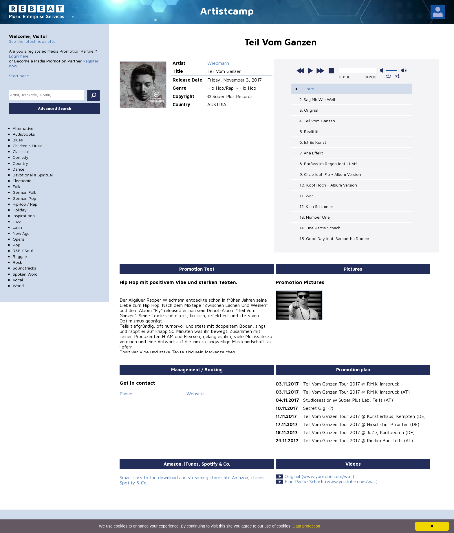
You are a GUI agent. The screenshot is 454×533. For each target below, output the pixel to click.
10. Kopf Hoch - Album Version (328, 184)
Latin (17, 227)
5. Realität (309, 131)
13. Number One (314, 217)
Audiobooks (24, 134)
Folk (16, 186)
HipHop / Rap (25, 204)
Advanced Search (54, 108)
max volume (404, 70)
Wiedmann (218, 63)
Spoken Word (25, 274)
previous (300, 71)
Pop (16, 244)
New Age (21, 233)
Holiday (20, 209)
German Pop (24, 198)
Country (20, 163)
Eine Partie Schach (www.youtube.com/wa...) (331, 481)
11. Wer (306, 195)
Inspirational (24, 215)
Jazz (17, 221)
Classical (21, 151)
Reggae (20, 256)
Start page (19, 75)
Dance (18, 169)
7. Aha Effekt (311, 152)
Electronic (22, 180)
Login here (18, 56)
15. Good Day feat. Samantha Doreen (334, 238)
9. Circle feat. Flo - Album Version (330, 174)
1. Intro (308, 88)
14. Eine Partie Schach (319, 227)
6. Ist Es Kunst (312, 142)
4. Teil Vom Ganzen (317, 120)
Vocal (18, 279)
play (310, 70)
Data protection (306, 526)
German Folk (24, 192)
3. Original (308, 110)
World (18, 285)
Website (195, 393)
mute (382, 70)
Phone (126, 393)
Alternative (23, 128)
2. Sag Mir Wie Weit (317, 99)
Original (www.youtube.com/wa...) (319, 476)
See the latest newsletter (33, 41)
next (320, 71)
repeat (388, 76)
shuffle (397, 76)
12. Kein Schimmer (316, 206)
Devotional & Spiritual (33, 174)
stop (331, 71)
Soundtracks (24, 267)
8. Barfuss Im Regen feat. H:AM (328, 163)
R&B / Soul (23, 250)
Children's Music (27, 145)
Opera (18, 239)
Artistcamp (227, 10)
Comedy (20, 157)
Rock (17, 262)
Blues (18, 139)
